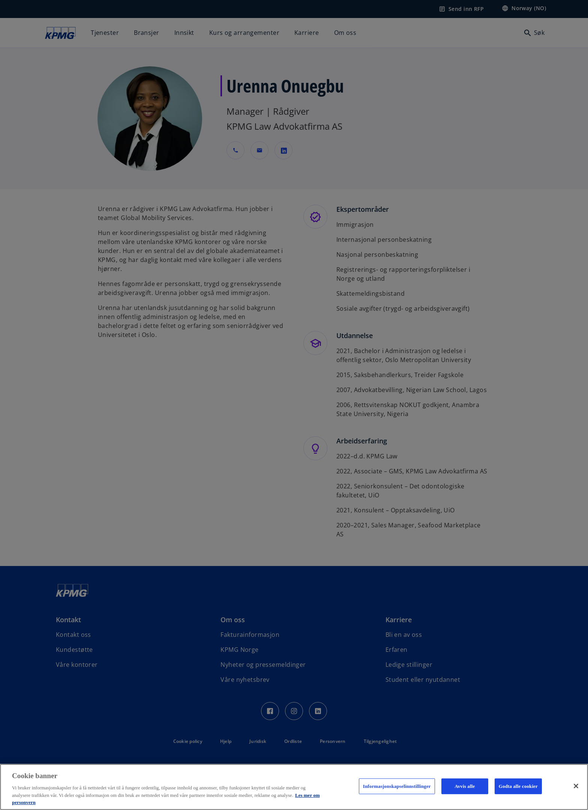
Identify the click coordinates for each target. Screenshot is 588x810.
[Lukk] (576, 786)
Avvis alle (464, 786)
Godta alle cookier (518, 786)
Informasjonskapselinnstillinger (397, 786)
